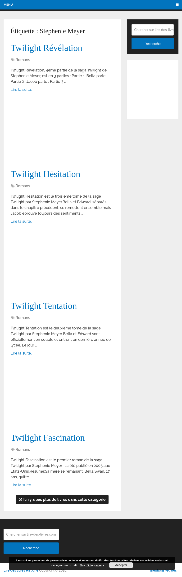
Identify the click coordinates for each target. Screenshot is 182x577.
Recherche (153, 44)
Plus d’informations (92, 565)
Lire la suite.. (21, 89)
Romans (23, 60)
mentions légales (163, 570)
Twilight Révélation (46, 48)
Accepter (121, 565)
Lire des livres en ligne (21, 570)
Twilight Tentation (44, 306)
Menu (8, 4)
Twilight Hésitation (45, 174)
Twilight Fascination (48, 438)
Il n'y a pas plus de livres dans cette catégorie (62, 499)
